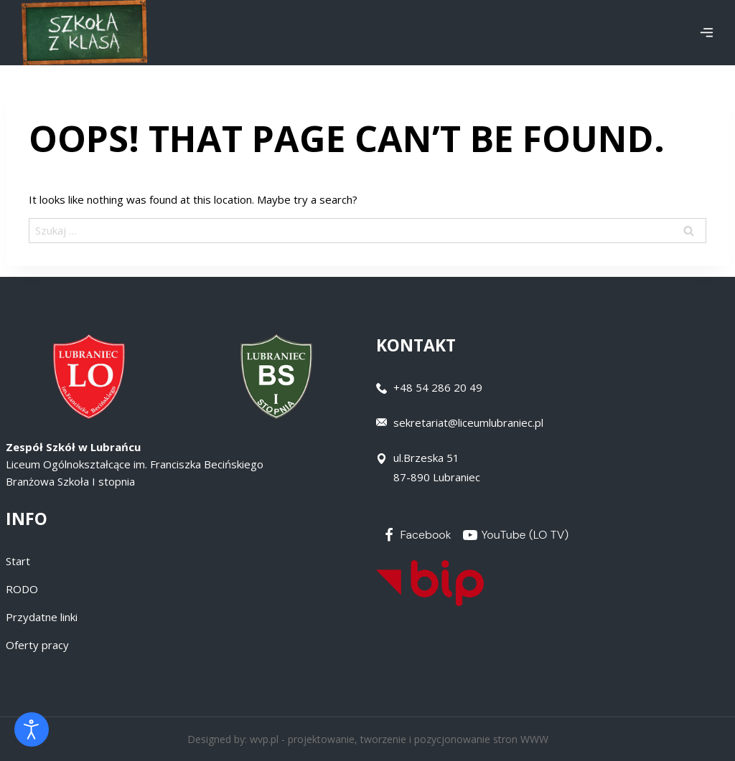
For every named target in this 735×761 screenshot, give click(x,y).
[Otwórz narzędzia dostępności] (31, 729)
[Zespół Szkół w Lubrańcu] (84, 32)
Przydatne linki (42, 617)
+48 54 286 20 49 (437, 387)
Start (18, 561)
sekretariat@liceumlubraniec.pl (468, 422)
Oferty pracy (37, 645)
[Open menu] (706, 32)
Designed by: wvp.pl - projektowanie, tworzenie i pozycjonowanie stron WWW (367, 739)
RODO (22, 589)
